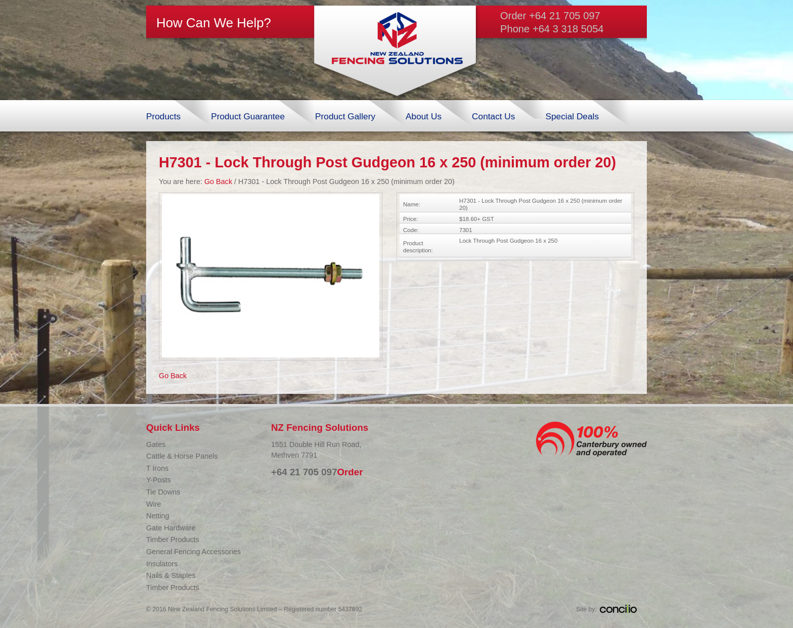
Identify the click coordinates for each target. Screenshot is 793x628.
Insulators (162, 564)
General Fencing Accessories (193, 552)
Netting (157, 516)
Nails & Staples (171, 575)
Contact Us (493, 116)
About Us (424, 116)
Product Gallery (345, 116)
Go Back (218, 181)
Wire (153, 504)
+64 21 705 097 (564, 15)
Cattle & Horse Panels (182, 456)
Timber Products (172, 539)
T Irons (157, 468)
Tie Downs (163, 492)
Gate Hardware (171, 528)
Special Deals (572, 116)
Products (163, 116)
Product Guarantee (248, 116)
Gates (155, 444)
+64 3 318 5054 (568, 28)
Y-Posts (158, 480)
